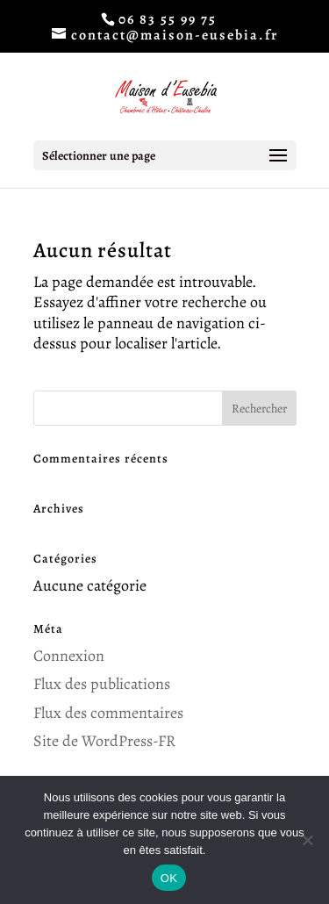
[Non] (307, 840)
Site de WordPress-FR (104, 740)
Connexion (68, 655)
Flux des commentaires (108, 712)
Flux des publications (101, 683)
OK (169, 878)
